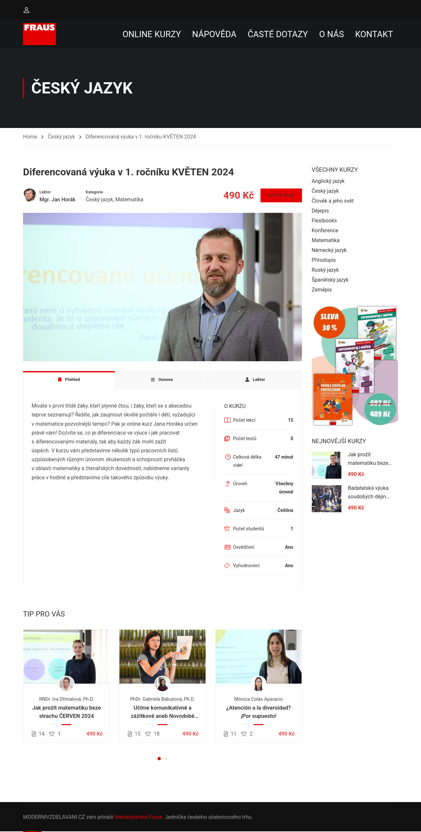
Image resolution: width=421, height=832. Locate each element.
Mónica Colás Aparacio (258, 699)
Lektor (45, 192)
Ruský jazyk (325, 270)
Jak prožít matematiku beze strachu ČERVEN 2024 (66, 712)
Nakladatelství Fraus (138, 817)
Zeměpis (322, 290)
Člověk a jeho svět (333, 201)
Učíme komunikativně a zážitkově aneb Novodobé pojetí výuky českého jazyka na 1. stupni (162, 712)
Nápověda (214, 34)
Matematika (129, 200)
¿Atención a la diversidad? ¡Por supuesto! (258, 712)
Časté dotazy (278, 34)
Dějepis (320, 211)
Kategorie (94, 192)
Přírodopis (324, 260)
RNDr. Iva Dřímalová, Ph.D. (66, 699)
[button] (159, 759)
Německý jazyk (329, 250)
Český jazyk (61, 137)
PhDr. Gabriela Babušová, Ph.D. (162, 699)
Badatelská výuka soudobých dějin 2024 (368, 496)
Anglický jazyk (328, 181)
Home (30, 137)
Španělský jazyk (330, 280)
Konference (325, 231)
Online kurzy (151, 34)
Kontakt (374, 34)
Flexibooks (324, 221)
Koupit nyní (280, 195)
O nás (331, 34)
